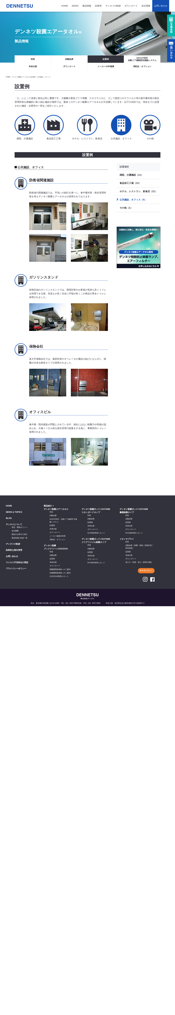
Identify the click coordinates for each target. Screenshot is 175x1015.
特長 (33, 59)
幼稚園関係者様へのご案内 (60, 573)
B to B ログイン (146, 571)
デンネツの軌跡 (113, 6)
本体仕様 (33, 66)
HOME (64, 6)
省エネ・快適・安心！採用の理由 (138, 562)
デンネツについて (14, 524)
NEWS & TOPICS (14, 512)
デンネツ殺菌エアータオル (56, 509)
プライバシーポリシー (16, 568)
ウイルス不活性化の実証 (17, 562)
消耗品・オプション (142, 66)
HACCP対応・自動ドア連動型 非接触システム (63, 520)
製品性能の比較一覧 (19, 538)
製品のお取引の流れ (19, 534)
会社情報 (145, 6)
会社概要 (15, 531)
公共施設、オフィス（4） (133, 199)
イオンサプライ (127, 539)
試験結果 (69, 59)
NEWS (75, 6)
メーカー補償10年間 (57, 536)
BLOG (9, 518)
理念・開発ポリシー (19, 527)
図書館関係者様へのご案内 (60, 569)
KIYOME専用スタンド (96, 533)
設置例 (98, 6)
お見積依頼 (171, 28)
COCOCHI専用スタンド (59, 576)
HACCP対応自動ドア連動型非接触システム (142, 59)
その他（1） (126, 208)
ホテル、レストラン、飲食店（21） (138, 191)
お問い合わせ (160, 6)
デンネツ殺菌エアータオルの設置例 (23, 77)
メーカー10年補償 (105, 66)
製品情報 (86, 6)
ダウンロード (131, 6)
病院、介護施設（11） (131, 175)
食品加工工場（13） (130, 183)
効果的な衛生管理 (14, 550)
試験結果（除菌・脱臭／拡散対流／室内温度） (139, 546)
